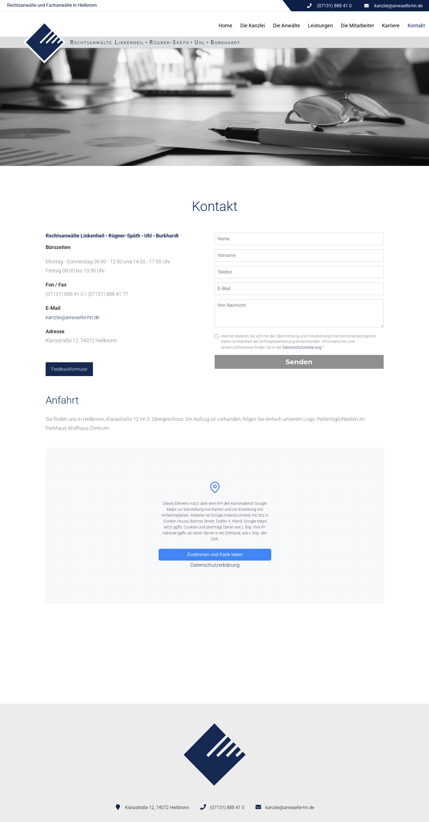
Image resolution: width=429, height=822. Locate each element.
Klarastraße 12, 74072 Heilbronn (157, 807)
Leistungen (320, 25)
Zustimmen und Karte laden (215, 554)
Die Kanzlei (252, 25)
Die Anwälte (286, 25)
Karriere (391, 25)
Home (225, 25)
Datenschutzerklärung (302, 347)
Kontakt (416, 25)
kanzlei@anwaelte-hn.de (398, 5)
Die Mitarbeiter (357, 25)
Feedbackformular (69, 369)
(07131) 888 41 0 (227, 807)
